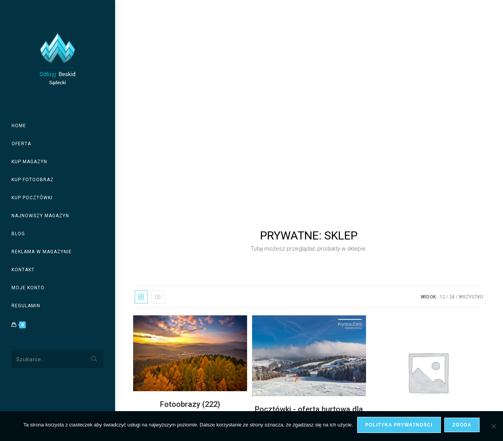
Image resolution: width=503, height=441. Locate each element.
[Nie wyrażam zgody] (493, 426)
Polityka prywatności (399, 425)
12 (442, 82)
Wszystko (471, 82)
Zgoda (462, 425)
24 (452, 82)
